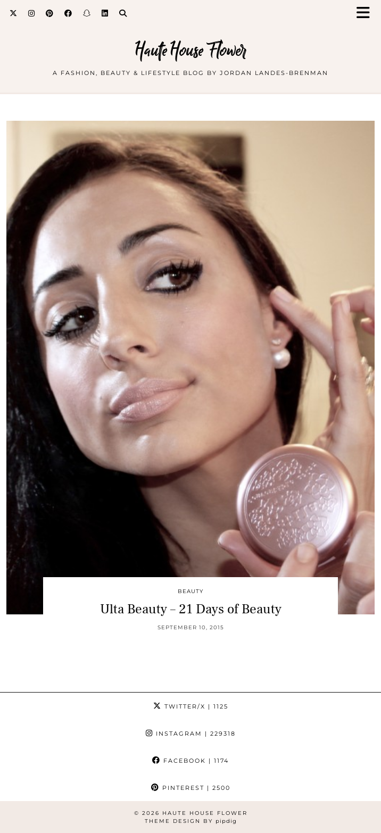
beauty (190, 591)
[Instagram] (31, 13)
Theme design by (191, 821)
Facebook (190, 760)
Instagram (191, 733)
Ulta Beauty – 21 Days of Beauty (190, 609)
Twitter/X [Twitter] (190, 706)
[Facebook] (68, 13)
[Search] (123, 13)
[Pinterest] (50, 13)
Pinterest (190, 788)
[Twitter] (14, 13)
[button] (366, 14)
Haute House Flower (190, 50)
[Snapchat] (87, 13)
